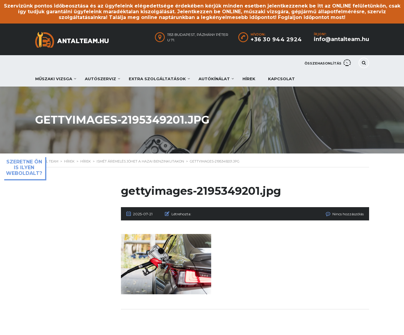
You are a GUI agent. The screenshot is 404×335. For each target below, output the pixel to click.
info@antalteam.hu (341, 39)
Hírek (248, 78)
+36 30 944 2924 (276, 39)
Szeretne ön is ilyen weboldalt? (24, 167)
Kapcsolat (281, 78)
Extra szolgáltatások (157, 78)
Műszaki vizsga (53, 78)
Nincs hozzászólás (348, 214)
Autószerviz (100, 78)
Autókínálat (214, 78)
